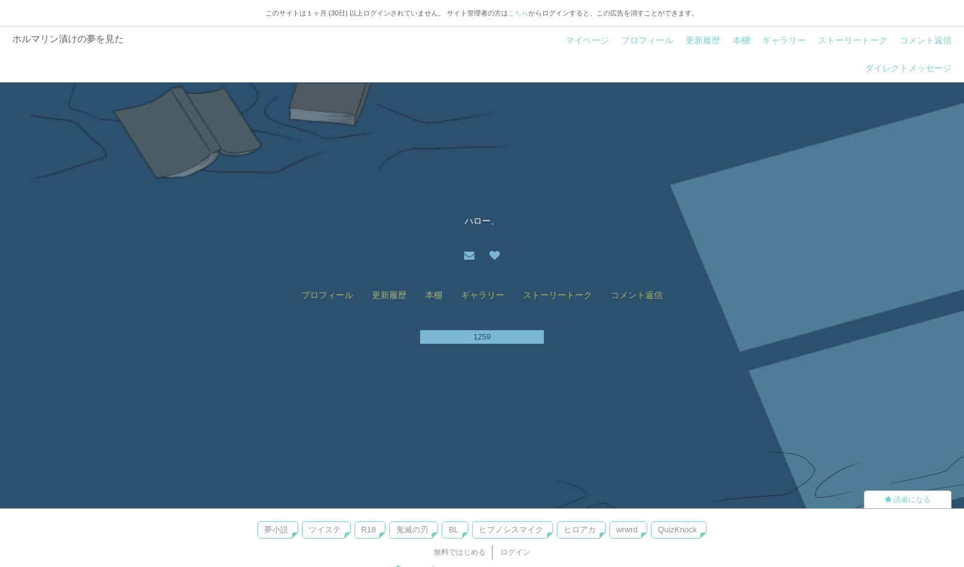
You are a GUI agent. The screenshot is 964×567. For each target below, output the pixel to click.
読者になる (908, 499)
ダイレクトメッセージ (908, 68)
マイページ (587, 40)
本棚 (741, 40)
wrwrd (627, 529)
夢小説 (276, 529)
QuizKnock (677, 529)
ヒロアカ (580, 529)
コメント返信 (926, 40)
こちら (518, 13)
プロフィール (647, 40)
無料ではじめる (460, 552)
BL (453, 529)
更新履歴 (703, 40)
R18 (368, 529)
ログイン (515, 552)
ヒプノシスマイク (511, 529)
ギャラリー (784, 40)
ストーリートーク (852, 40)
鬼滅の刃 (412, 529)
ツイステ (325, 529)
